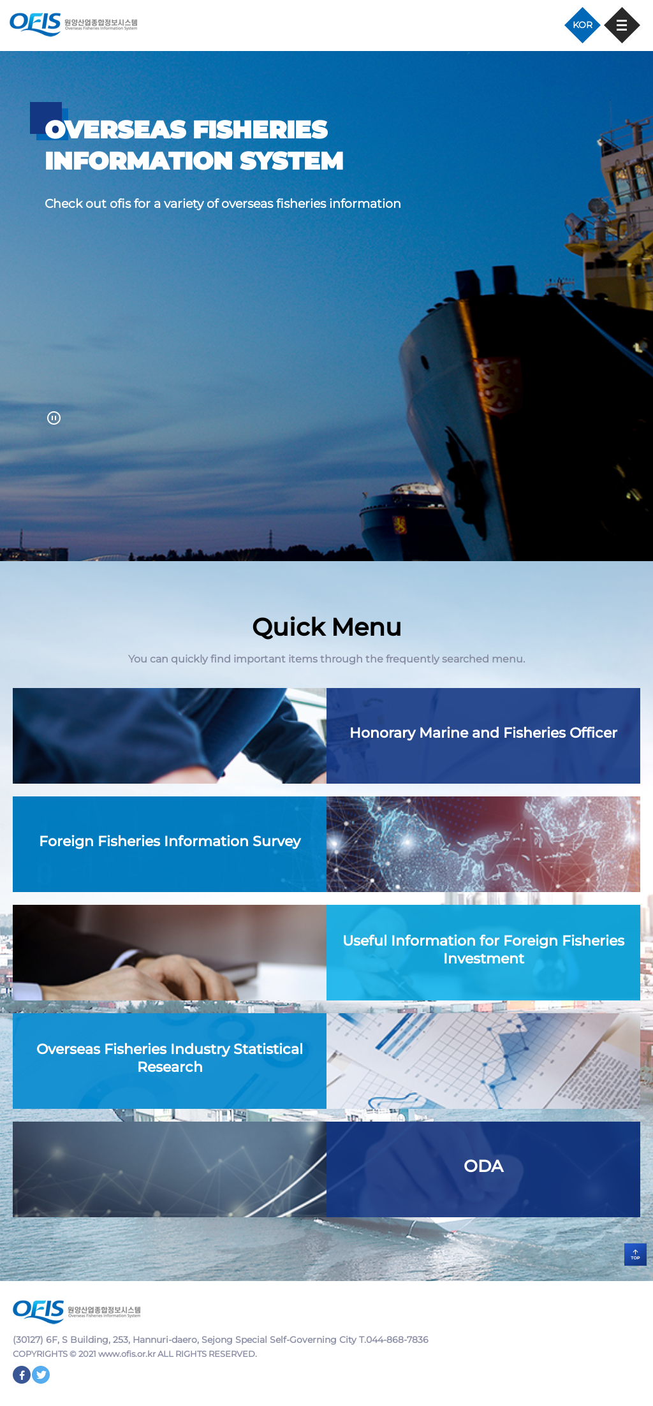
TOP (635, 1254)
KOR (582, 25)
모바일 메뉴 (622, 25)
